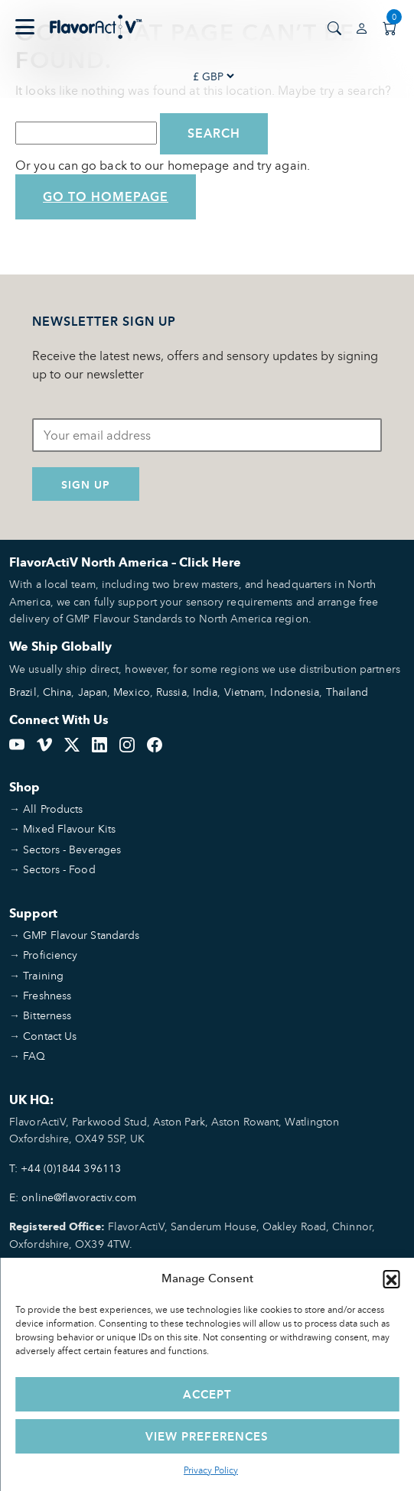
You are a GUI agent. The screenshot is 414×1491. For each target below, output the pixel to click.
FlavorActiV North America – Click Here (125, 562)
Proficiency (50, 954)
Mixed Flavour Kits (69, 828)
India (205, 691)
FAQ (34, 1055)
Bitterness (47, 1015)
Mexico (131, 691)
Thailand (347, 691)
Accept (207, 1394)
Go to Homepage (105, 197)
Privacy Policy (211, 1470)
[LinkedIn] (99, 743)
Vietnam (244, 691)
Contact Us (50, 1035)
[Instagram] (127, 743)
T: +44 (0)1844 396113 (65, 1168)
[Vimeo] (44, 743)
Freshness (47, 995)
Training (43, 975)
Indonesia (294, 691)
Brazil (23, 691)
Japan (93, 691)
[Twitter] (72, 743)
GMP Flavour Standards (81, 935)
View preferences (207, 1436)
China (57, 691)
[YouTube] (16, 743)
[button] (391, 1278)
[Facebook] (154, 743)
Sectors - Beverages (72, 849)
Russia (171, 691)
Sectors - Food (59, 869)
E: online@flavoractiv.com (73, 1197)
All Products (53, 808)
